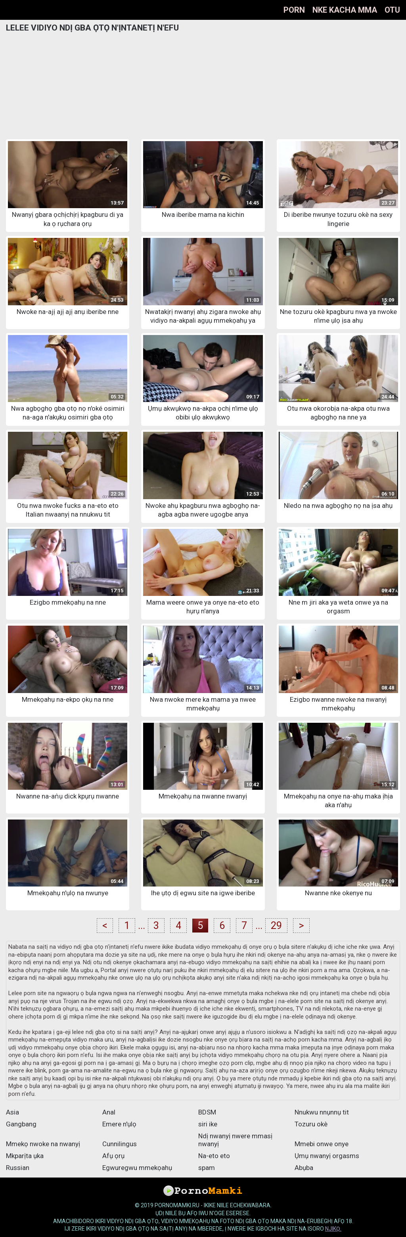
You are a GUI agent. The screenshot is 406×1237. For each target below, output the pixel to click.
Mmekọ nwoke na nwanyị (43, 1144)
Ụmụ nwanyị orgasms (327, 1156)
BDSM (207, 1112)
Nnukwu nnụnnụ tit (322, 1112)
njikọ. (333, 1229)
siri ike (207, 1124)
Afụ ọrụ (113, 1156)
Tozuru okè (311, 1124)
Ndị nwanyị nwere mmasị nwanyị (235, 1140)
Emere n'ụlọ (119, 1124)
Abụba (304, 1168)
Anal (108, 1112)
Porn (294, 10)
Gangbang (21, 1124)
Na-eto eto (214, 1156)
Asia (12, 1112)
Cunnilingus (119, 1144)
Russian (17, 1168)
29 (276, 925)
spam (206, 1168)
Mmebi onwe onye (322, 1144)
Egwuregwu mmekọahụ (137, 1168)
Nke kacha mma (344, 10)
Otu (392, 10)
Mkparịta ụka (25, 1156)
